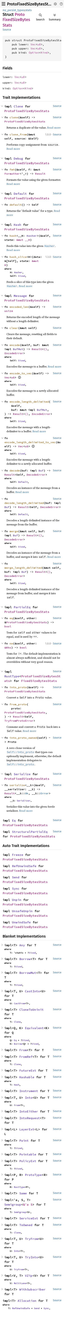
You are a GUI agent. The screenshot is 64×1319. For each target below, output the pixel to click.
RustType (11, 676)
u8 (39, 44)
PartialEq (22, 607)
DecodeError (36, 474)
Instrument (28, 1091)
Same (23, 1193)
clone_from (18, 134)
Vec (33, 44)
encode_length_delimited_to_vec (30, 442)
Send (15, 877)
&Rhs (7, 647)
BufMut (18, 349)
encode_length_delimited (29, 401)
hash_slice (18, 257)
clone (14, 117)
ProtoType (33, 1175)
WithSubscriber (32, 1289)
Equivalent (34, 1028)
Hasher (32, 235)
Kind (44, 52)
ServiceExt (28, 1218)
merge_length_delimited (23, 567)
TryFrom (31, 1239)
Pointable (27, 1154)
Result (40, 173)
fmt (12, 169)
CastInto (32, 991)
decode (15, 470)
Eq (14, 820)
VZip (28, 1276)
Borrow (25, 959)
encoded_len (19, 306)
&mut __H (23, 239)
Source (7, 29)
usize (8, 311)
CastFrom (19, 1003)
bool (7, 626)
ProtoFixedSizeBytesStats (30, 4)
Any (22, 945)
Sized (21, 275)
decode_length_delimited (24, 503)
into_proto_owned (23, 737)
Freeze (17, 855)
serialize (17, 785)
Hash (17, 225)
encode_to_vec (21, 373)
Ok (26, 793)
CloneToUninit (31, 1010)
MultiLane (20, 1283)
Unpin (16, 900)
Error (44, 793)
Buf (41, 470)
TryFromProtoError (18, 720)
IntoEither (28, 1111)
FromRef (25, 1057)
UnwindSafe (21, 922)
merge (14, 531)
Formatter (12, 173)
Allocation (27, 1301)
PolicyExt (27, 1161)
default (16, 204)
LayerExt (26, 1129)
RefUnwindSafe (24, 866)
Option (34, 52)
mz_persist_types (13, 10)
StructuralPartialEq (30, 832)
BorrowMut (27, 973)
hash (13, 235)
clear (14, 328)
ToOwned (25, 1225)
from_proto (18, 704)
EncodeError (13, 353)
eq (11, 618)
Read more (54, 127)
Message (20, 296)
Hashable (26, 1077)
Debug (18, 158)
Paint (24, 1141)
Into (28, 1098)
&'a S (27, 1204)
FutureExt (27, 1070)
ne (11, 643)
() (45, 349)
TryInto (31, 1257)
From (23, 1050)
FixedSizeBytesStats (39, 681)
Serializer (23, 800)
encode (15, 345)
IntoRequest (29, 1118)
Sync (15, 888)
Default (20, 194)
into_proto (18, 687)
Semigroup (12, 1204)
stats (29, 10)
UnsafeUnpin (22, 911)
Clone (18, 106)
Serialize (22, 774)
